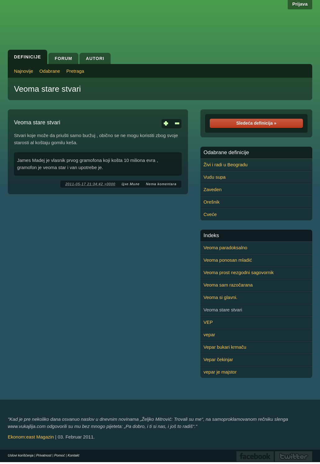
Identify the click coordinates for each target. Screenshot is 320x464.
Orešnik (211, 201)
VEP (208, 322)
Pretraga (75, 71)
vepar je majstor (220, 371)
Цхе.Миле (130, 184)
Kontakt (73, 455)
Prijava (300, 4)
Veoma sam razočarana (228, 284)
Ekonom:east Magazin (31, 436)
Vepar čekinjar (218, 359)
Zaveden (212, 189)
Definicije (27, 56)
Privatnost (44, 455)
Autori (95, 58)
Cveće (210, 214)
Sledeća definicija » (256, 123)
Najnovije (23, 71)
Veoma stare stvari (47, 89)
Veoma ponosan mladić (227, 260)
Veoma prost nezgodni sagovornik (238, 272)
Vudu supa (214, 177)
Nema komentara (161, 184)
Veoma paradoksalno (225, 247)
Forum (63, 58)
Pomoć (59, 455)
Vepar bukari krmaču (224, 347)
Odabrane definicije (226, 152)
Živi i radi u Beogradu (225, 164)
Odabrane (49, 71)
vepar (209, 334)
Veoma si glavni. (220, 297)
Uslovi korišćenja (21, 455)
